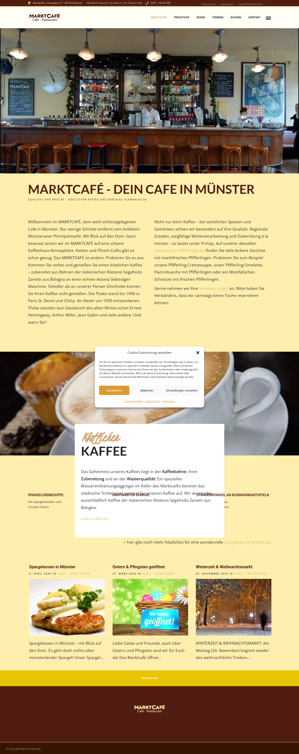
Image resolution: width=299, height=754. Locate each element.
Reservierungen (214, 288)
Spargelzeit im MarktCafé (247, 542)
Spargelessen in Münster (52, 566)
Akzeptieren (114, 390)
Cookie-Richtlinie (133, 401)
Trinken (217, 17)
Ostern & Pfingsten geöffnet (139, 566)
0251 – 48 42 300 (157, 3)
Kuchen (236, 17)
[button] (198, 352)
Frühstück (181, 17)
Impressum (168, 401)
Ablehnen (146, 390)
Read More (80, 573)
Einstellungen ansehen (182, 390)
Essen (201, 17)
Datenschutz (152, 401)
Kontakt (255, 17)
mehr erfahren (95, 518)
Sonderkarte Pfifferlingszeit (179, 250)
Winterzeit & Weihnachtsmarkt (224, 566)
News (62, 573)
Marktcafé (159, 17)
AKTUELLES (149, 678)
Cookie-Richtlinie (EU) (250, 4)
